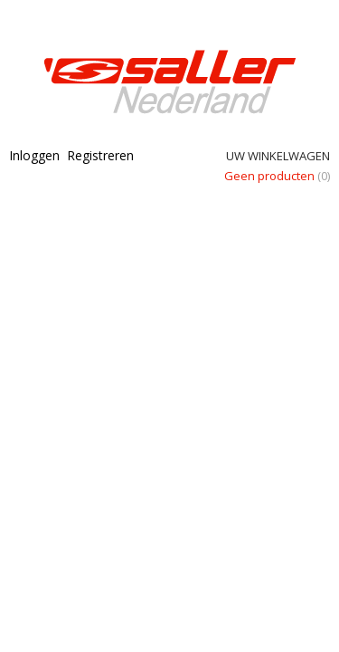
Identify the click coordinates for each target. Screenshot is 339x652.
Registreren (100, 155)
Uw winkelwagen (278, 156)
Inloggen (34, 155)
